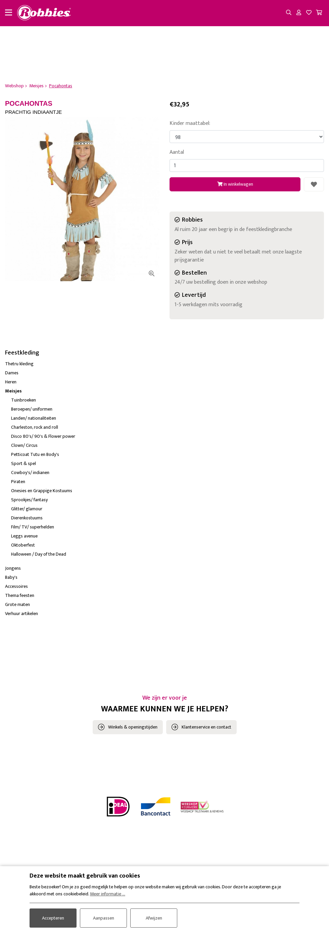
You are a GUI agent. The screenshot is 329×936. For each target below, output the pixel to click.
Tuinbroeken (23, 400)
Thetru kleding (19, 364)
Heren (10, 382)
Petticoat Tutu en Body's (35, 454)
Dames (11, 373)
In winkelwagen (235, 184)
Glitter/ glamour (26, 509)
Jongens (13, 568)
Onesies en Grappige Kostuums (41, 491)
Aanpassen (103, 918)
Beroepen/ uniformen (31, 409)
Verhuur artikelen (21, 613)
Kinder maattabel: (190, 124)
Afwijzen (154, 918)
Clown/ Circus (24, 445)
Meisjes (13, 391)
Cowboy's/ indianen (30, 472)
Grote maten (17, 604)
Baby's (11, 577)
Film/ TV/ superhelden (32, 527)
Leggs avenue (24, 536)
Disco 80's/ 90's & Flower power (43, 436)
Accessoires (16, 586)
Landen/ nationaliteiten (33, 418)
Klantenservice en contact (206, 727)
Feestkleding (22, 353)
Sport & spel (23, 463)
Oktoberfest (23, 545)
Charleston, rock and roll (34, 427)
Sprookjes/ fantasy (29, 500)
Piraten (18, 481)
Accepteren (53, 918)
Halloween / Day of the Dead (38, 554)
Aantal (177, 152)
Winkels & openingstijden (132, 727)
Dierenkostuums (27, 518)
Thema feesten (19, 595)
